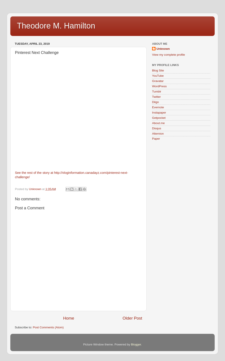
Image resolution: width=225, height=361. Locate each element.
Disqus (156, 128)
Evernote (158, 107)
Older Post (132, 318)
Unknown (163, 48)
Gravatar (158, 81)
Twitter (156, 96)
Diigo (155, 102)
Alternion (158, 133)
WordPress (159, 86)
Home (68, 318)
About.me (158, 123)
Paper (156, 138)
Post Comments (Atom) (48, 327)
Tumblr (156, 91)
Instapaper (159, 112)
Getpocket (159, 117)
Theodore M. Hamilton (56, 25)
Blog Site (158, 70)
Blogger (136, 344)
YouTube (158, 75)
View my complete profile (168, 54)
